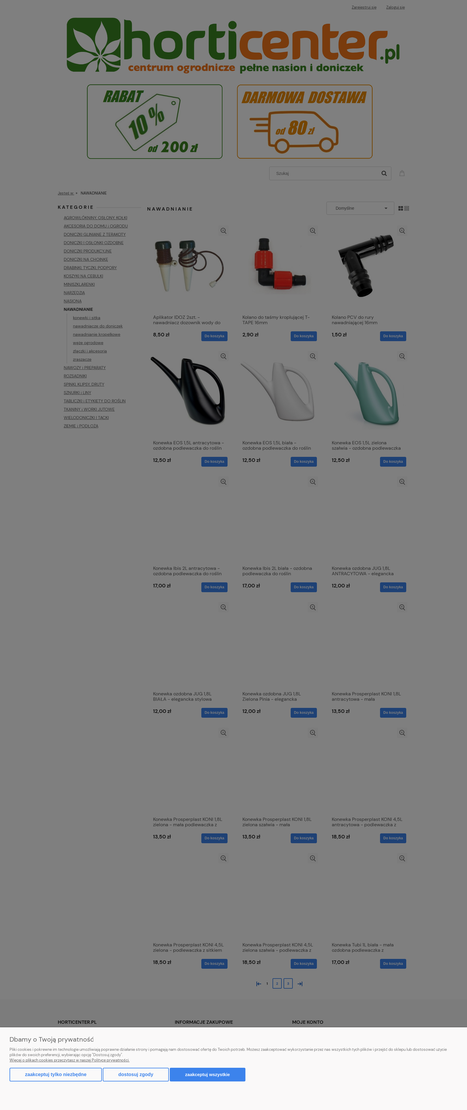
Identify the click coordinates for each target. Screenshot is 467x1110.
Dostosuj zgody (135, 1074)
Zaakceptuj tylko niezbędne (55, 1074)
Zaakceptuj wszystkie (207, 1074)
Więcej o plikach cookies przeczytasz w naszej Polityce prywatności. (70, 1060)
